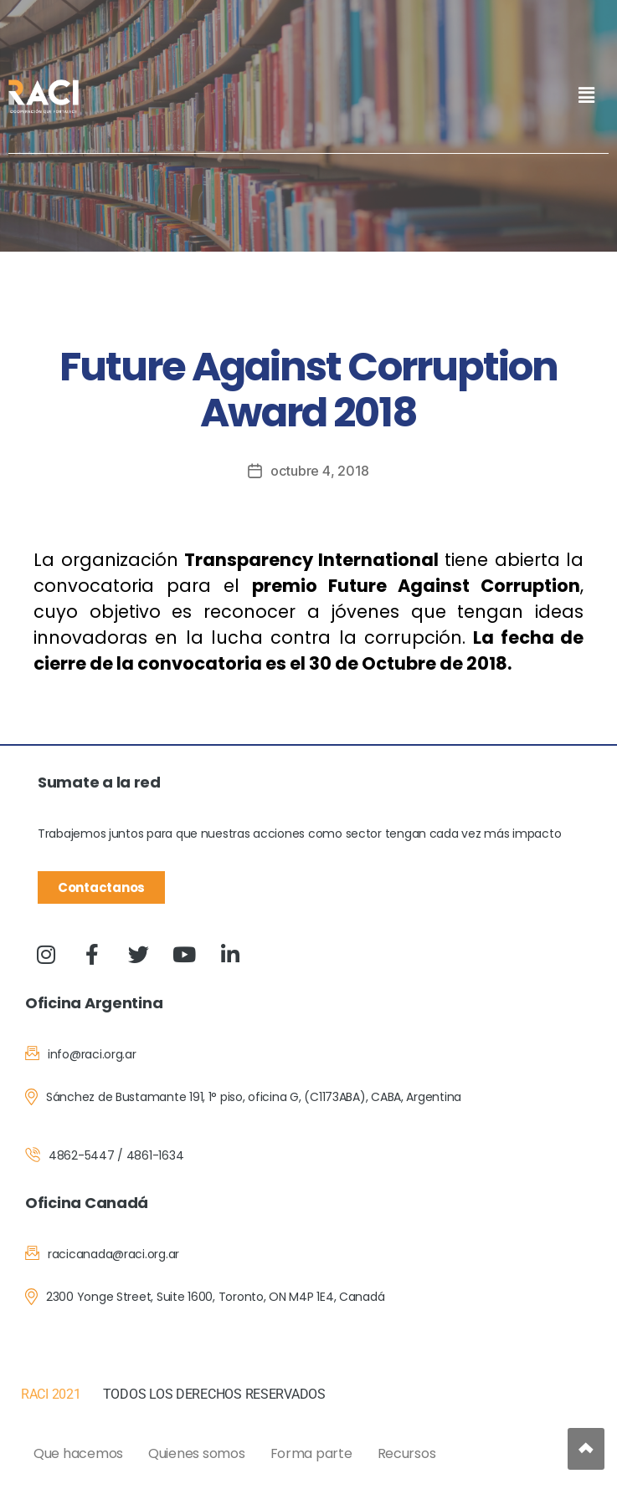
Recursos (407, 1453)
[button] (586, 94)
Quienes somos (196, 1453)
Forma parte (311, 1453)
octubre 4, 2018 (319, 470)
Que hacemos (78, 1453)
